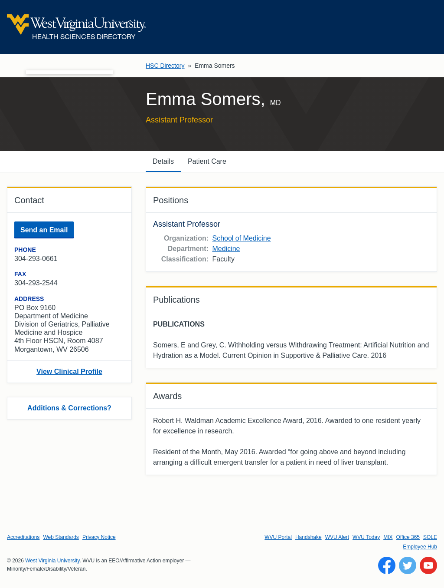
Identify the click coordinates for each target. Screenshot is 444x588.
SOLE (430, 537)
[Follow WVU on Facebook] (386, 565)
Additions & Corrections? (69, 408)
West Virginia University (52, 561)
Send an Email (44, 230)
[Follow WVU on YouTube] (428, 565)
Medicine (226, 248)
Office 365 (408, 537)
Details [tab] (163, 161)
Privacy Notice (99, 537)
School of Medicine (241, 238)
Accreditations (23, 537)
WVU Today (366, 537)
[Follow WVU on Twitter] (407, 565)
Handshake (308, 537)
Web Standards (61, 537)
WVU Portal (278, 537)
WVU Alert (337, 537)
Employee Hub (420, 547)
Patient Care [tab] (207, 161)
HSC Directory (165, 65)
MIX (387, 537)
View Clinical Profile (69, 371)
